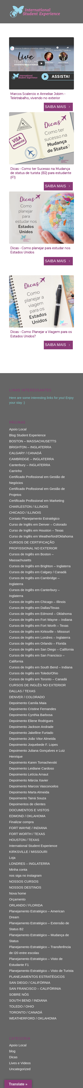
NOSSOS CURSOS (24, 881)
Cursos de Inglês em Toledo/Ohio (33, 673)
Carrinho (15, 471)
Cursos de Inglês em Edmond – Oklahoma (40, 614)
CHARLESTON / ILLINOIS (28, 506)
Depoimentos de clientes (27, 804)
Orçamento (17, 899)
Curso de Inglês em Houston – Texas (36, 530)
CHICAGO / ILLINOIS (25, 512)
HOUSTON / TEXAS (24, 840)
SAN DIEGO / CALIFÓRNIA (29, 982)
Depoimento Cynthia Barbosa (30, 715)
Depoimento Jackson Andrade (31, 727)
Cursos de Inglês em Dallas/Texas (34, 608)
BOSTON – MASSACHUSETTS (32, 441)
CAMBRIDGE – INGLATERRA (31, 459)
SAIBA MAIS (58, 107)
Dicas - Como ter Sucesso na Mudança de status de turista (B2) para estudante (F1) (40, 173)
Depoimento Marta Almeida (29, 792)
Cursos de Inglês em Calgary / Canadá (37, 572)
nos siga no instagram (25, 875)
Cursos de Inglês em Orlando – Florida (37, 643)
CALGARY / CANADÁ (25, 453)
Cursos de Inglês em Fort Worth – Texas (38, 625)
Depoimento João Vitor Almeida (32, 738)
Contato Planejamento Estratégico (34, 518)
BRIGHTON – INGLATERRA (30, 447)
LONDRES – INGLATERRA (29, 863)
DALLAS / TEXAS (22, 691)
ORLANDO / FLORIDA (26, 905)
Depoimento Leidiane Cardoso (31, 768)
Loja (12, 857)
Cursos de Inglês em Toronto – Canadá (38, 679)
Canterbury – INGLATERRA (29, 465)
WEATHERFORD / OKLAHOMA (32, 1018)
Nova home (17, 893)
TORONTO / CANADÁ (25, 1012)
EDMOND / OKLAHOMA (27, 816)
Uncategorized (20, 1069)
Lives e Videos (20, 1063)
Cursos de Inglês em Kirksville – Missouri (39, 631)
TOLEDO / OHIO (21, 1006)
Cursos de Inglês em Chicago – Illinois (37, 602)
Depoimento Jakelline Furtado (31, 733)
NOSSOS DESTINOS (25, 887)
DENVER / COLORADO (27, 697)
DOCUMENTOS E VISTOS (29, 810)
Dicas (13, 1057)
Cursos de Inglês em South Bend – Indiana (40, 667)
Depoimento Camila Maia (27, 703)
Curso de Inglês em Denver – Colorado (38, 524)
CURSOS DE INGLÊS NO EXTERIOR (37, 685)
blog (12, 1051)
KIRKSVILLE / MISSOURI (28, 852)
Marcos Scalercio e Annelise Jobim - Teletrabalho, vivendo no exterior (37, 96)
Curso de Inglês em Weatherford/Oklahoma (41, 536)
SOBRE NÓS (19, 994)
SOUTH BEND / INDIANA (28, 1000)
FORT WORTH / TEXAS (27, 834)
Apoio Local (17, 429)
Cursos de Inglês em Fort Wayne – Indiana (40, 619)
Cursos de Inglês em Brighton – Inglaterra (40, 566)
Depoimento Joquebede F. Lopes (33, 744)
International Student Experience (33, 846)
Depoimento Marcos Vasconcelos (33, 786)
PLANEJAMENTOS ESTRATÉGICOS (37, 976)
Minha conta (18, 869)
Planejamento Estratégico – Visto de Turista (41, 971)
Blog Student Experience (27, 435)
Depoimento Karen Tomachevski (33, 762)
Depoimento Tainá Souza (27, 798)
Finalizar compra (21, 822)
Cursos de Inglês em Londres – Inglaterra (39, 637)
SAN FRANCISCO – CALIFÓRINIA (35, 988)
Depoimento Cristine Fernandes (32, 709)
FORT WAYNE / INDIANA (28, 828)
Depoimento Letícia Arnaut (28, 774)
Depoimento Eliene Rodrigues (31, 721)
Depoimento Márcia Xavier (28, 780)
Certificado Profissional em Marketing (36, 500)
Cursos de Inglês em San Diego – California (41, 649)
